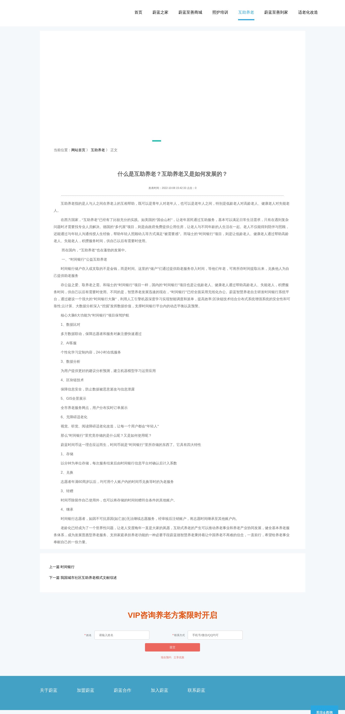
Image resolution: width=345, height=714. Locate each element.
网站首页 (78, 150)
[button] (146, 141)
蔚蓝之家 (160, 12)
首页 (138, 12)
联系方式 (179, 635)
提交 (172, 647)
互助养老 (246, 12)
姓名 (89, 635)
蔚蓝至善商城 (190, 12)
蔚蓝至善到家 (276, 12)
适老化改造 (308, 12)
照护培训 (220, 12)
